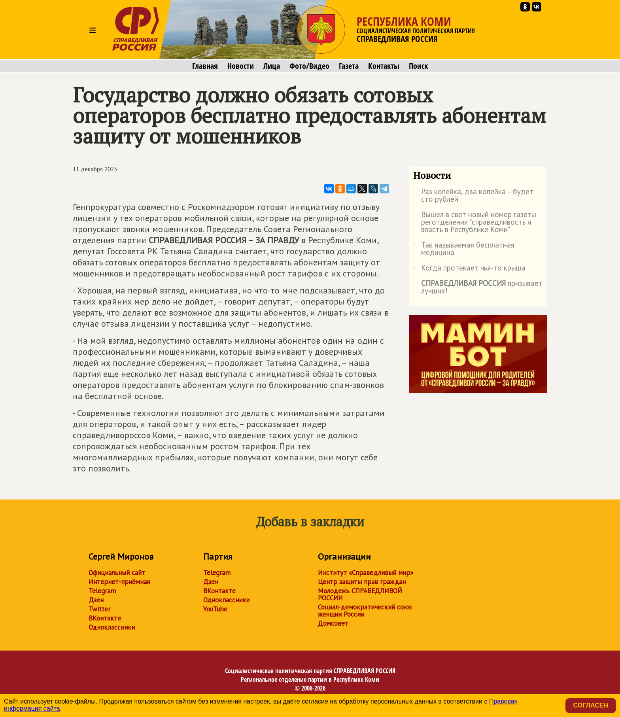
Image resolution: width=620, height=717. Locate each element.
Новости (240, 66)
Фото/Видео (309, 66)
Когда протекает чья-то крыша (469, 269)
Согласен (590, 705)
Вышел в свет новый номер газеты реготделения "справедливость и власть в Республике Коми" (474, 222)
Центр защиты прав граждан (362, 581)
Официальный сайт (117, 572)
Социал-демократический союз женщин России (365, 610)
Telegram (102, 590)
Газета (349, 66)
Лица (271, 66)
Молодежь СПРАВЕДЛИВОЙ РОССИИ (360, 594)
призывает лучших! (477, 287)
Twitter (99, 609)
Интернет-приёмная (119, 581)
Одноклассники (112, 627)
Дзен (96, 599)
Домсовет (333, 623)
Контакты (383, 66)
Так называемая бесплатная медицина (463, 249)
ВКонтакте (105, 618)
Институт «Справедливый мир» (365, 572)
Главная (205, 66)
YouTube (215, 609)
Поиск (418, 66)
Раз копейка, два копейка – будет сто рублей (473, 196)
